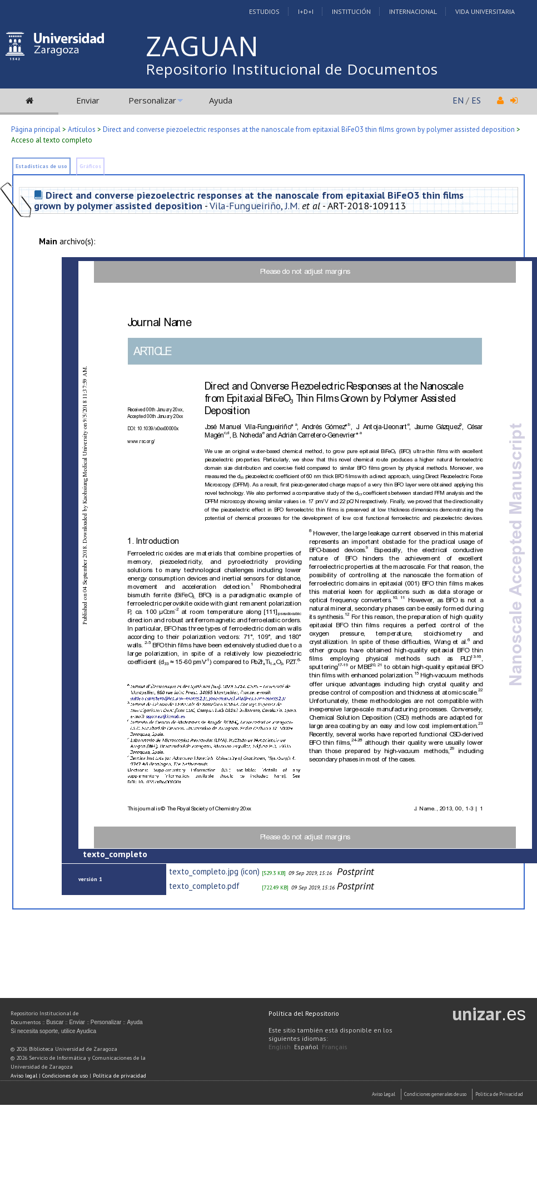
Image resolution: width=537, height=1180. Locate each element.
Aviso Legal (383, 1094)
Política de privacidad (119, 1075)
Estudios (264, 11)
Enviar (88, 100)
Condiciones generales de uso (435, 1094)
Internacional (413, 11)
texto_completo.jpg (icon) (214, 871)
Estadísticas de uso (41, 166)
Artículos (82, 129)
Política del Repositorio (303, 1013)
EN (458, 100)
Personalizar (152, 100)
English (279, 1047)
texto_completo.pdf (204, 886)
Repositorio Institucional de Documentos (292, 69)
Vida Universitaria (485, 11)
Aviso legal (24, 1075)
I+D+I (306, 11)
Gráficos (90, 166)
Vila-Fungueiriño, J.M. (254, 205)
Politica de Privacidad (499, 1094)
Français (334, 1047)
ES (476, 100)
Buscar (54, 1022)
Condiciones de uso (65, 1075)
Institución (351, 11)
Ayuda (220, 100)
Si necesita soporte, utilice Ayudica (53, 1031)
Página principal (36, 129)
